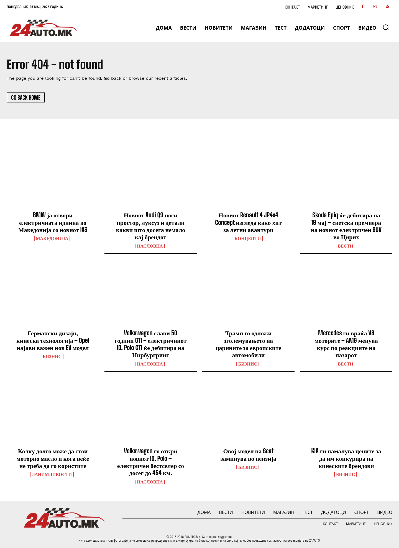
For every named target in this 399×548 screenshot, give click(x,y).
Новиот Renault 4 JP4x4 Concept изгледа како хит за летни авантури (248, 222)
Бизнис (52, 356)
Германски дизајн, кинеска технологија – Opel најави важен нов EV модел (52, 340)
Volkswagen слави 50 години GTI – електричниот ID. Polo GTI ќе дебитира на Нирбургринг (151, 344)
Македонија (52, 238)
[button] (385, 27)
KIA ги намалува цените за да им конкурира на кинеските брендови (346, 458)
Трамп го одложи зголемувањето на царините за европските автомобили (248, 344)
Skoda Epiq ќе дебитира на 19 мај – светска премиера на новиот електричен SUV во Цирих (346, 226)
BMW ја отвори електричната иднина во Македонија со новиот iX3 (52, 222)
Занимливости (52, 474)
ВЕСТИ (345, 246)
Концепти (248, 238)
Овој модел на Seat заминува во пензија (248, 454)
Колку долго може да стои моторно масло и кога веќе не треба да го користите (52, 458)
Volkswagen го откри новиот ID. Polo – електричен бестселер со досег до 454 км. (150, 462)
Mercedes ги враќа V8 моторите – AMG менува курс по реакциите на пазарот (346, 344)
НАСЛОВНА (150, 246)
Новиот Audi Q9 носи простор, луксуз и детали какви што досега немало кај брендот (150, 226)
